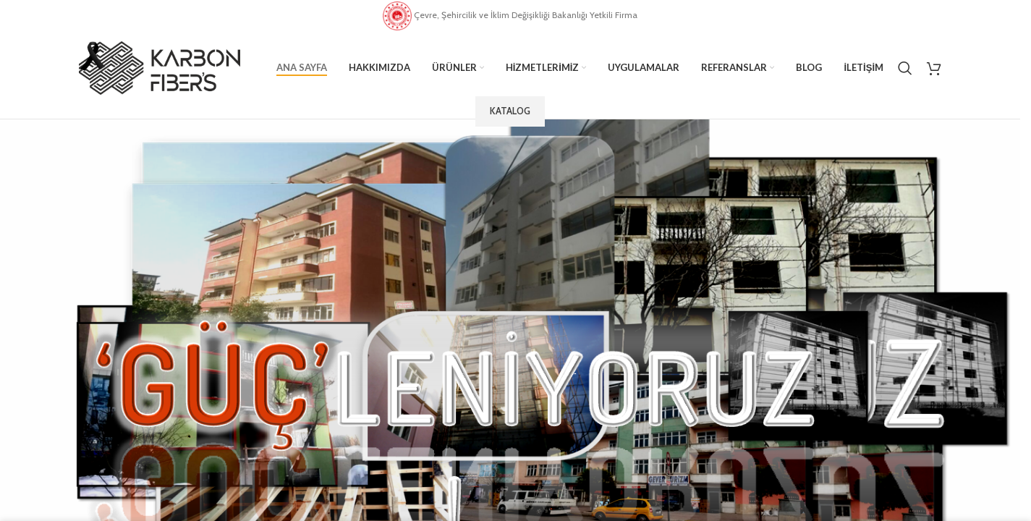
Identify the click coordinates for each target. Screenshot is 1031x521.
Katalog (510, 111)
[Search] (905, 68)
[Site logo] (159, 66)
